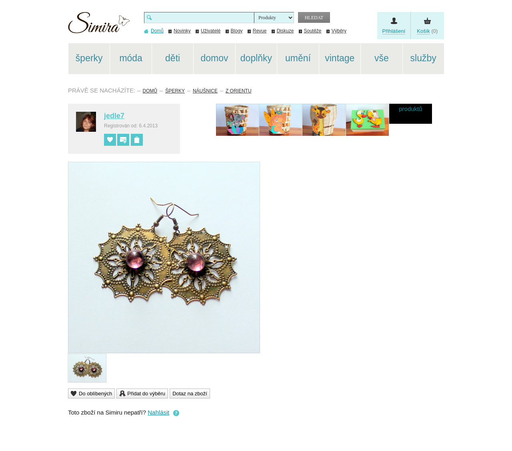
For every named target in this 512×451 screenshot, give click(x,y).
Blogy (237, 31)
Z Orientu (239, 91)
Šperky (175, 91)
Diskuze (285, 31)
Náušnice (205, 91)
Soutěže (313, 31)
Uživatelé (210, 31)
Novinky (182, 31)
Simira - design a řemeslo (99, 25)
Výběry (339, 31)
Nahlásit (158, 412)
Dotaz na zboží (189, 394)
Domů (150, 91)
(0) (427, 31)
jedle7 (114, 116)
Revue (260, 31)
